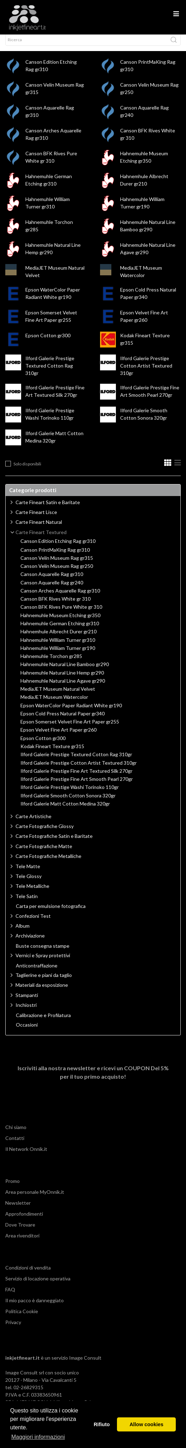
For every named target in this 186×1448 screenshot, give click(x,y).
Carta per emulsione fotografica (51, 912)
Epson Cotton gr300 (47, 342)
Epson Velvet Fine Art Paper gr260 (58, 736)
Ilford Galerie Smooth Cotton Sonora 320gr (68, 802)
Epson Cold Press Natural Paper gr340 (62, 720)
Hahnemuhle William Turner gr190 (57, 654)
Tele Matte (28, 873)
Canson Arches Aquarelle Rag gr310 (60, 597)
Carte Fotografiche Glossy (45, 832)
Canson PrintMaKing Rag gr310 (55, 556)
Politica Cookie (21, 1318)
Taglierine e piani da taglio (44, 981)
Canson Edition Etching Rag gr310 (57, 547)
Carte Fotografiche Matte (44, 852)
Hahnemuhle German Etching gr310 (59, 630)
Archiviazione (30, 942)
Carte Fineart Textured (41, 538)
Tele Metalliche (32, 892)
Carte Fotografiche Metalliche (48, 862)
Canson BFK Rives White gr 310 (55, 605)
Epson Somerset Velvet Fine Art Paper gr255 (69, 728)
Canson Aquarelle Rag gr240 (51, 589)
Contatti (14, 1144)
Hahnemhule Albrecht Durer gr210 (58, 638)
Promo (12, 1187)
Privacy (13, 1328)
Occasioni (27, 1031)
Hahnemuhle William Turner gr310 (57, 646)
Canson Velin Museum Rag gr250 (56, 572)
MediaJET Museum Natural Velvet (57, 695)
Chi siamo (15, 1133)
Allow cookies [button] (146, 1424)
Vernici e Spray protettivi (43, 962)
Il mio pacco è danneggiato (34, 1307)
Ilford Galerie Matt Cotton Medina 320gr (65, 810)
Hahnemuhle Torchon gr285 (51, 662)
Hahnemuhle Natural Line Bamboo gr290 (64, 670)
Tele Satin (27, 902)
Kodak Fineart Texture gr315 (52, 753)
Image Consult (85, 1364)
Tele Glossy (29, 882)
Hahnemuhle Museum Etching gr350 (60, 622)
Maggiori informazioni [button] (38, 1437)
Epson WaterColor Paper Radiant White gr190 (71, 712)
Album (23, 932)
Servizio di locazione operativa (37, 1285)
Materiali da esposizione (42, 991)
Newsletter (18, 1209)
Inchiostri (26, 1011)
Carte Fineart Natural (39, 528)
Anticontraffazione (36, 972)
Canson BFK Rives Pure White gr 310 (61, 613)
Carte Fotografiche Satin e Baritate (54, 842)
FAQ (10, 1296)
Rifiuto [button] (102, 1424)
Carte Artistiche (33, 823)
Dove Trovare (20, 1231)
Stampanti (27, 1001)
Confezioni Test (33, 922)
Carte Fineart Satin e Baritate (48, 509)
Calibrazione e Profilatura (43, 1021)
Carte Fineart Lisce (36, 518)
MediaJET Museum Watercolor (54, 703)
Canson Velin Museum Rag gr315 (56, 564)
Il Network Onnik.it (26, 1155)
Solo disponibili (27, 470)
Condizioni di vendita (28, 1274)
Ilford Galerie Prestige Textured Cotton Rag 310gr (49, 372)
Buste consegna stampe (42, 952)
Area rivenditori (22, 1242)
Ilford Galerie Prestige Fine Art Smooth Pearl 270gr (76, 785)
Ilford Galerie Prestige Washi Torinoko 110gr (69, 793)
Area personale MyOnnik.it (34, 1198)
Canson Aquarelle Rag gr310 (51, 580)
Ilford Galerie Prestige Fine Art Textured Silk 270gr (76, 777)
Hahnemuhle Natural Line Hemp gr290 (62, 679)
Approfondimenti (24, 1220)
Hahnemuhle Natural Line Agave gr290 (62, 687)
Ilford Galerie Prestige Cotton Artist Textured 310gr (146, 372)
